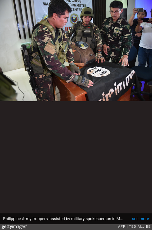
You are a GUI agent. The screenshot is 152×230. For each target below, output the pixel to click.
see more (140, 218)
